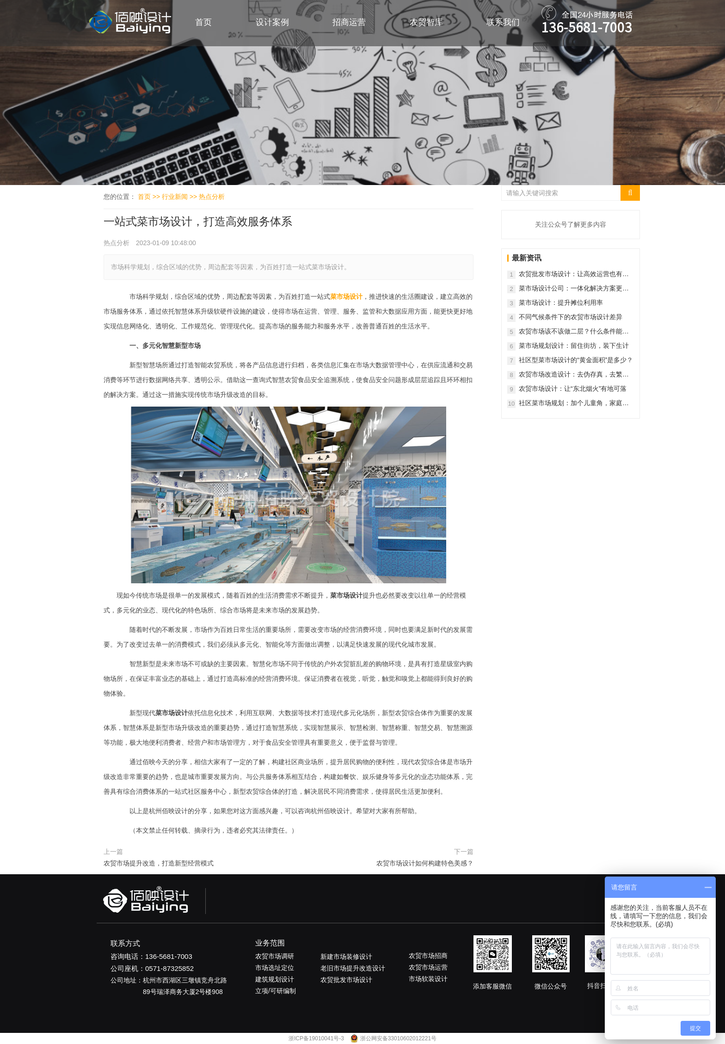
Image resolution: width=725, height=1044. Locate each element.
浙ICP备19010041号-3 (317, 1038)
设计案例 (272, 22)
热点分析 (212, 196)
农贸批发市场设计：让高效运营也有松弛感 (574, 274)
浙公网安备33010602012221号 (398, 1038)
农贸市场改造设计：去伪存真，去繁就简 (574, 375)
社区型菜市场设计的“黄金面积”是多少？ (576, 360)
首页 (203, 22)
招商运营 (349, 22)
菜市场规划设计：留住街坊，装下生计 (574, 345)
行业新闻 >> (180, 196)
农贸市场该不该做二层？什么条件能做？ (570, 331)
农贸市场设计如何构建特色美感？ (424, 863)
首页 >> (150, 196)
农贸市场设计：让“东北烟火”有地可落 (573, 388)
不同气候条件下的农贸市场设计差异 (570, 317)
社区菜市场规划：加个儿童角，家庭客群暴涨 (574, 403)
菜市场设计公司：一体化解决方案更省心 (574, 288)
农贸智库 (426, 22)
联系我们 (503, 22)
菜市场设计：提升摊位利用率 (561, 302)
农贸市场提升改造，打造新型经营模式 (159, 863)
